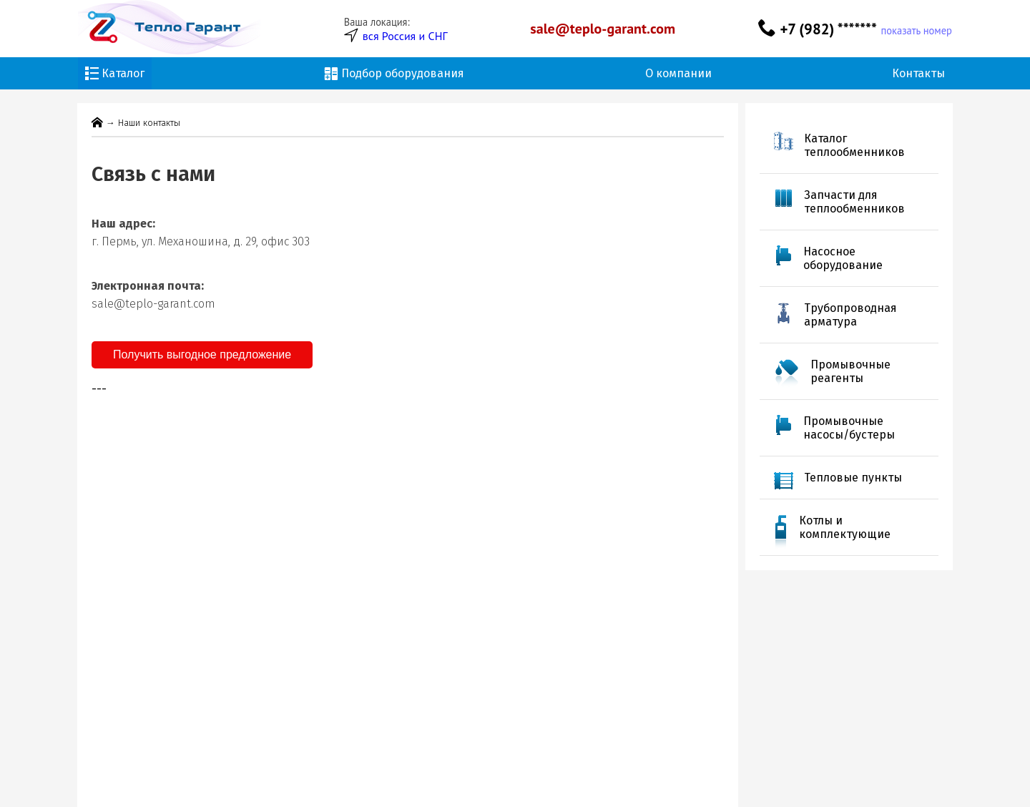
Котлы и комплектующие (845, 527)
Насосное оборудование (843, 258)
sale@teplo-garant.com (602, 28)
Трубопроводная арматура (850, 314)
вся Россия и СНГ (405, 36)
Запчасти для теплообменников (854, 201)
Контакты (918, 73)
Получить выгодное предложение (202, 354)
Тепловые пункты (853, 477)
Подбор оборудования (394, 73)
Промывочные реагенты (850, 371)
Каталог (114, 73)
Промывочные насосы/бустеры (849, 427)
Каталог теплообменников (854, 145)
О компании (678, 73)
